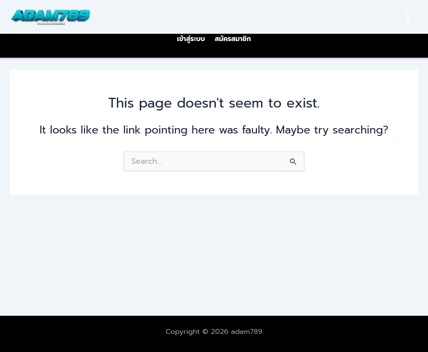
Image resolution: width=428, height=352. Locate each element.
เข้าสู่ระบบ (191, 39)
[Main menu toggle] (408, 16)
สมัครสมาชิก (232, 39)
